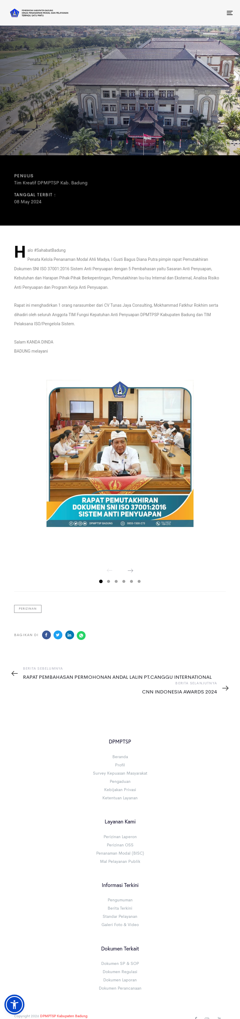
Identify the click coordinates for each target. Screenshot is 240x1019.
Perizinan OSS (120, 845)
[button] (14, 1004)
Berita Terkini (120, 908)
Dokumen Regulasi (120, 972)
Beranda (120, 757)
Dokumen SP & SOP (120, 964)
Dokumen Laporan (120, 980)
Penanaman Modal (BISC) (120, 853)
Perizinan (28, 608)
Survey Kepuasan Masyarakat (120, 773)
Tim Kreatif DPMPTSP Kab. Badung (51, 183)
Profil (120, 765)
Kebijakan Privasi (120, 790)
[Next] (130, 570)
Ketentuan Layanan (120, 798)
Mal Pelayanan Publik (120, 862)
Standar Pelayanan (120, 917)
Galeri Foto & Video (120, 925)
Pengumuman (120, 900)
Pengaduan (120, 782)
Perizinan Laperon (120, 837)
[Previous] (110, 570)
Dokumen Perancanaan (120, 988)
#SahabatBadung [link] (50, 250)
